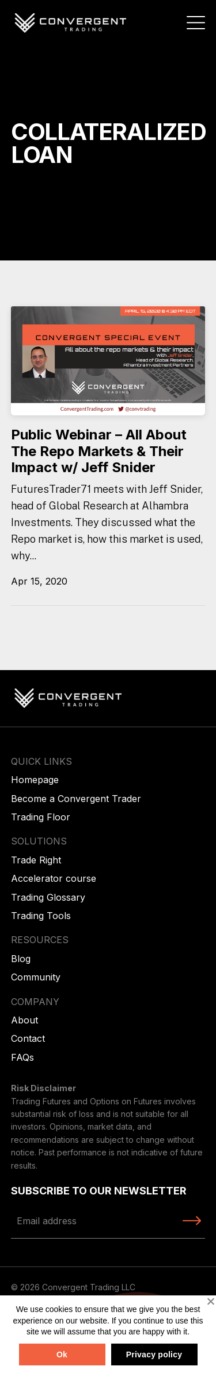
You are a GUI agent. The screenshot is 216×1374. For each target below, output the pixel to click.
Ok (61, 1354)
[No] (210, 1301)
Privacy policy (154, 1354)
